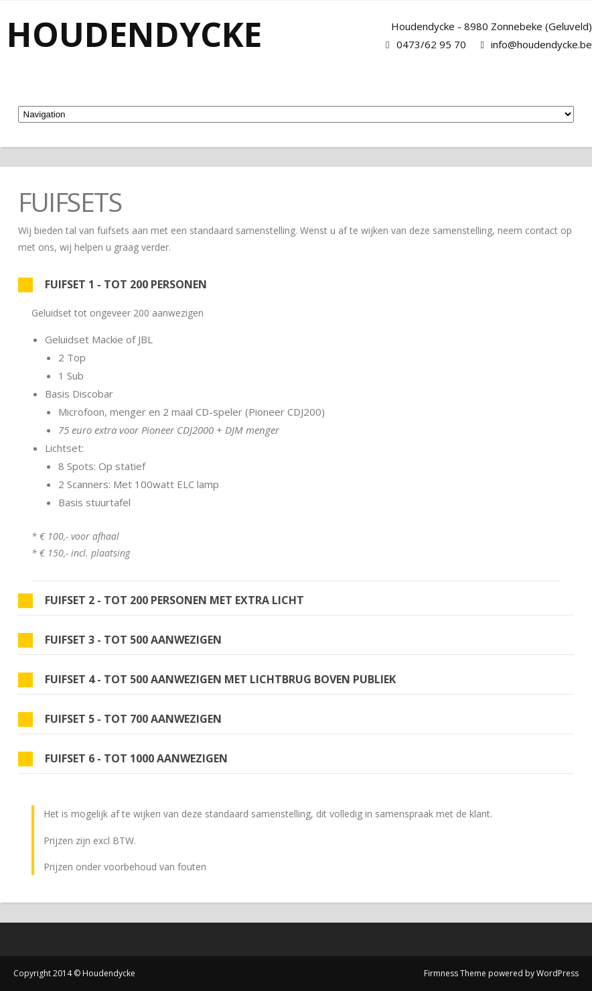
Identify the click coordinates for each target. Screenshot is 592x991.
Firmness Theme (455, 973)
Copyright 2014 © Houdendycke (74, 973)
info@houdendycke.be (541, 44)
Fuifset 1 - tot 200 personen (112, 284)
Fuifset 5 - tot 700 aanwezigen (120, 719)
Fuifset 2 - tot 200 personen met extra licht (161, 600)
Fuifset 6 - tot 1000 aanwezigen (123, 758)
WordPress (557, 973)
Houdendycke (134, 34)
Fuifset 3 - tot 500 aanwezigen (120, 640)
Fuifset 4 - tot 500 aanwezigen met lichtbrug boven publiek (207, 679)
